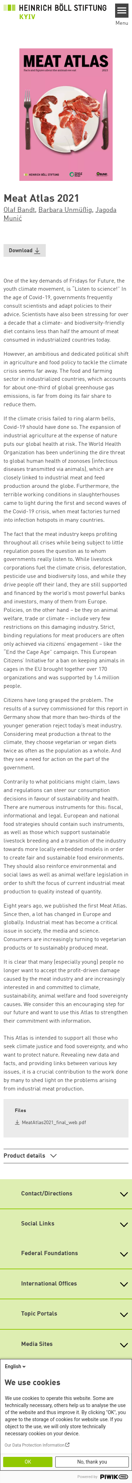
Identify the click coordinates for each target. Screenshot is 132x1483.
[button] (25, 250)
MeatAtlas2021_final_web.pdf (54, 1122)
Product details (25, 1156)
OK (28, 1462)
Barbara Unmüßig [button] (65, 210)
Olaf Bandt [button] (19, 210)
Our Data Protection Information (34, 1445)
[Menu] (122, 11)
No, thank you (92, 1462)
